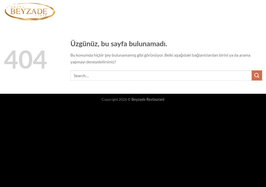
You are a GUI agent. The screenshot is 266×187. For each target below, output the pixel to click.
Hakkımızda (194, 12)
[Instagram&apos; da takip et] (259, 11)
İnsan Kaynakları (225, 12)
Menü (144, 11)
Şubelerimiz (167, 12)
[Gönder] (257, 75)
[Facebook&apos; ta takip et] (252, 11)
